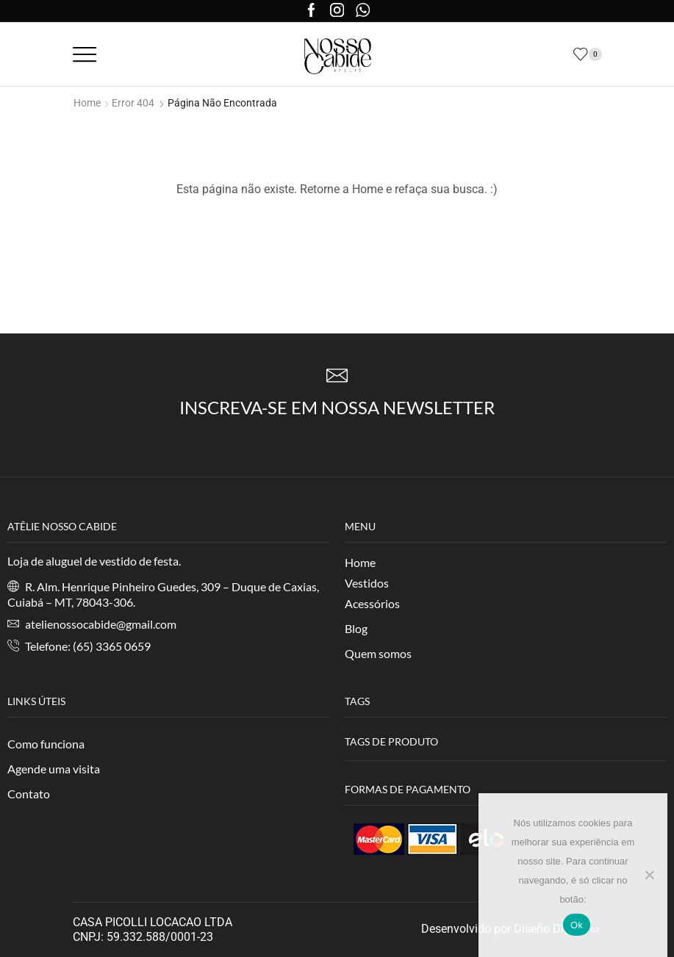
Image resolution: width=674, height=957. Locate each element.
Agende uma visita (53, 769)
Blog (356, 628)
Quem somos (378, 653)
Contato (28, 794)
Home (87, 103)
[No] (649, 874)
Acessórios (372, 603)
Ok (576, 925)
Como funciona (46, 744)
